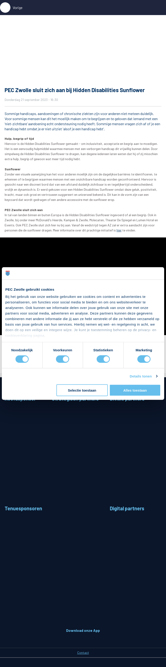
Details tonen (141, 376)
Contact (83, 653)
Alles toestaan (135, 390)
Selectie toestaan (82, 390)
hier (119, 230)
